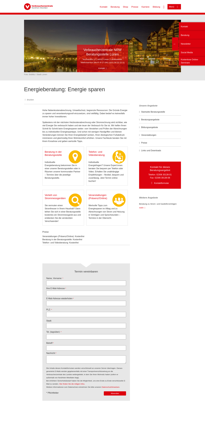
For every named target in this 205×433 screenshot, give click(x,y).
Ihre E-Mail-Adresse (55, 288)
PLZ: (48, 309)
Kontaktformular (161, 183)
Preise (144, 143)
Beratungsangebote (150, 119)
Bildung (156, 7)
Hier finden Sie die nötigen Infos (71, 384)
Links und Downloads (151, 150)
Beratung (115, 7)
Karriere (145, 7)
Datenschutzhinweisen (110, 387)
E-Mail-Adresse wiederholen (59, 298)
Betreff (49, 343)
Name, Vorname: (54, 278)
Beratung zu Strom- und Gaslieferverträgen (158, 204)
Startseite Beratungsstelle (153, 112)
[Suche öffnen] (163, 6)
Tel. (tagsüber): (53, 332)
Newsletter (186, 44)
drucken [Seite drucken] (30, 100)
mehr (141, 208)
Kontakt (103, 7)
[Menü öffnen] (174, 6)
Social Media (187, 52)
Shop (125, 7)
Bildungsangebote (149, 127)
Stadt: (49, 321)
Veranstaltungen (148, 135)
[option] (160, 112)
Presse (134, 7)
